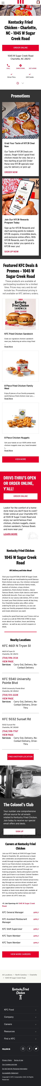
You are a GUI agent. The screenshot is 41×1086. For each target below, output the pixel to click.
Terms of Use (18, 1060)
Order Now (10, 172)
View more (20, 459)
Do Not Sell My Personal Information (14, 1069)
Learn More (10, 534)
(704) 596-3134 (10, 658)
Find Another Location (20, 757)
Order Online (20, 48)
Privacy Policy (7, 1060)
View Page (7, 662)
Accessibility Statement (10, 1073)
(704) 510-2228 (10, 695)
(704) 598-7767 (10, 731)
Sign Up (19, 832)
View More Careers (20, 954)
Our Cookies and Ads (9, 1064)
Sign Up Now (11, 252)
